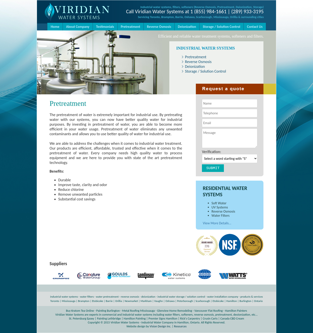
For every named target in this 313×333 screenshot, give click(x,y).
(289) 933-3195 (247, 11)
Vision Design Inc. (160, 326)
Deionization (187, 27)
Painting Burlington (108, 311)
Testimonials (105, 27)
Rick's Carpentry (190, 318)
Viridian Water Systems (125, 322)
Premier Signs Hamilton (162, 318)
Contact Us (254, 27)
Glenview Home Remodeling (174, 311)
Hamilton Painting (135, 318)
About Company (77, 27)
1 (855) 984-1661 (208, 11)
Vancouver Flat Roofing (208, 311)
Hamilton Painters (236, 311)
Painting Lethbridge (109, 318)
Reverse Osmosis (159, 27)
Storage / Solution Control (221, 27)
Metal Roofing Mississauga (138, 311)
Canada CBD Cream (232, 318)
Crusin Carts (210, 318)
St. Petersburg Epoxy (81, 318)
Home (55, 27)
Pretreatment (130, 27)
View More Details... (217, 223)
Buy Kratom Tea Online (80, 311)
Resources (180, 326)
